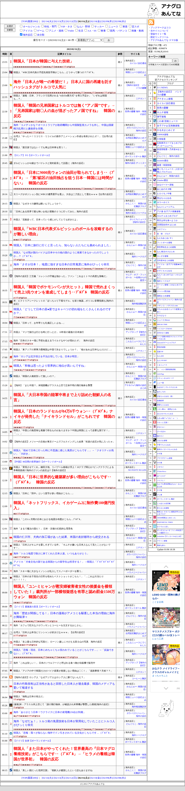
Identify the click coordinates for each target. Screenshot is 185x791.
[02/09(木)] (108, 21)
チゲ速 (159, 490)
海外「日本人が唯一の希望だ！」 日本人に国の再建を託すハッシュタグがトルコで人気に (63, 84)
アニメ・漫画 (56, 30)
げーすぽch (161, 431)
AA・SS (92, 30)
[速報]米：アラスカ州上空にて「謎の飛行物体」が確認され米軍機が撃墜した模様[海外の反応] (61, 704)
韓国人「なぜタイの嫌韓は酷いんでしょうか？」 (38, 203)
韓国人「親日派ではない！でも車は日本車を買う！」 (41, 147)
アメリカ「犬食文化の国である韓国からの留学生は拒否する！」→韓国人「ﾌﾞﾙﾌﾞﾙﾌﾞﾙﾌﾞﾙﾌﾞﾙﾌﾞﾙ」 (64, 563)
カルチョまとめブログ (167, 216)
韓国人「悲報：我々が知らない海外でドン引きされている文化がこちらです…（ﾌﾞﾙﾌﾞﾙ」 (63, 732)
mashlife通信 (162, 160)
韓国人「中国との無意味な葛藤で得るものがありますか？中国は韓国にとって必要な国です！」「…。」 (62, 432)
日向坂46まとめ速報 (165, 260)
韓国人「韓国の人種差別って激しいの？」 (35, 376)
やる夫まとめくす (166, 130)
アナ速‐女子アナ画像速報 (168, 211)
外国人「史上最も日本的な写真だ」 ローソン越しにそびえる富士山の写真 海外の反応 (58, 641)
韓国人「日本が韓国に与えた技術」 (44, 61)
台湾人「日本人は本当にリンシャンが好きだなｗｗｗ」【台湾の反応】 (50, 632)
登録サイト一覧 (158, 34)
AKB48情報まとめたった (166, 518)
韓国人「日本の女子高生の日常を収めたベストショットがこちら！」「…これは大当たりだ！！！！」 (59, 578)
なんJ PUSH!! (162, 360)
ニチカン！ (141, 99)
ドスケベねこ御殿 (161, 606)
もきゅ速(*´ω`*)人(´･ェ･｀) (167, 418)
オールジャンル (31, 26)
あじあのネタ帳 (164, 189)
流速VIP (160, 352)
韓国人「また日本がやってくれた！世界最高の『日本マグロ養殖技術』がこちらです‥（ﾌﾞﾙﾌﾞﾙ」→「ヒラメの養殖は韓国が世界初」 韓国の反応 (64, 754)
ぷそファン (161, 229)
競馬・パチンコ (118, 30)
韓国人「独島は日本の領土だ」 (29, 696)
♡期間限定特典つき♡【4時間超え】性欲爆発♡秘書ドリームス (165, 640)
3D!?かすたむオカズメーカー (166, 601)
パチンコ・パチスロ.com (167, 306)
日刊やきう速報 (163, 333)
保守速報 (161, 116)
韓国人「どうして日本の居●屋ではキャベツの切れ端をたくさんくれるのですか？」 (62, 311)
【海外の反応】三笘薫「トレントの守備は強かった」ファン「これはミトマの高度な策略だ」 (61, 276)
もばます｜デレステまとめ (167, 387)
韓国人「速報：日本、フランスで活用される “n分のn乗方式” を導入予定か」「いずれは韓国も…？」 (60, 97)
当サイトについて (159, 30)
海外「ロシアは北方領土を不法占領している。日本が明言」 (46, 356)
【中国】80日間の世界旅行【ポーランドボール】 (38, 461)
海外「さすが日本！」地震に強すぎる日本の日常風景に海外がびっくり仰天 (61, 264)
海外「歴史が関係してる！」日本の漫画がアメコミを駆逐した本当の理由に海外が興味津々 (64, 615)
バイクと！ (161, 480)
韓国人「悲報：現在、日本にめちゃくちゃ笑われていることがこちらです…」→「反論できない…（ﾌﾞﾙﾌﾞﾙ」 (64, 651)
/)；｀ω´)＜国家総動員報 (166, 369)
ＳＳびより (161, 315)
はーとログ (161, 476)
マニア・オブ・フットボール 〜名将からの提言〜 (136, 277)
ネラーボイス (163, 202)
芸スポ (135, 26)
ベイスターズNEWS (164, 329)
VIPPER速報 (162, 134)
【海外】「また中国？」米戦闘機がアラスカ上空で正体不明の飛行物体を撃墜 (53, 385)
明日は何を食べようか (167, 220)
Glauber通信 (162, 180)
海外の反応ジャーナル (136, 213)
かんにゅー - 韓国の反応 (168, 176)
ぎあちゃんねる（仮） (165, 396)
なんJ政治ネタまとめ (166, 252)
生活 (80, 30)
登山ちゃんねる (164, 198)
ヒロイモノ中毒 (164, 193)
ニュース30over (163, 320)
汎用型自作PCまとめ (166, 225)
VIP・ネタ (66, 26)
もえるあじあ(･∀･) (165, 238)
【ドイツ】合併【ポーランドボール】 (33, 740)
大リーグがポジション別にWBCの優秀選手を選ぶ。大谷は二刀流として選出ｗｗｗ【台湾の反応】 (63, 194)
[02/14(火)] (47, 21)
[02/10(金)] (96, 21)
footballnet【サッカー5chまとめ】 (169, 536)
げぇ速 (159, 495)
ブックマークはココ (160, 27)
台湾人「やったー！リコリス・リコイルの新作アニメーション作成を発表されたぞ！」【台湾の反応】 (63, 138)
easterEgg (160, 374)
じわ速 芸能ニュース (167, 121)
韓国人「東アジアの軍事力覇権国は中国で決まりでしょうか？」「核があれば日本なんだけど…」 (63, 349)
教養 (103, 30)
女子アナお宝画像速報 (168, 125)
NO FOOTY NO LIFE (137, 470)
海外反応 (28, 34)
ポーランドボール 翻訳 (135, 156)
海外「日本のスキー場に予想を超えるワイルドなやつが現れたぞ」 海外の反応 (54, 340)
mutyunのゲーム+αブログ (166, 343)
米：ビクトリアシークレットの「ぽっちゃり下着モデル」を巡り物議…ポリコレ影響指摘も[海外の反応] (63, 302)
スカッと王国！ (163, 422)
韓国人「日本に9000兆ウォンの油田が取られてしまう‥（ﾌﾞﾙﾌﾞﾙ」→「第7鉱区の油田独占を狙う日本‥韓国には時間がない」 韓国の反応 (64, 177)
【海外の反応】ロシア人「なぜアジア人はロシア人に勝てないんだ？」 (50, 677)
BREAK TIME (162, 324)
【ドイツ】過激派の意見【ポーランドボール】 (37, 606)
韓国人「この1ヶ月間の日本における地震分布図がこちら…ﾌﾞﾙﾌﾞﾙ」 (48, 519)
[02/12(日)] (71, 21)
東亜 (125, 26)
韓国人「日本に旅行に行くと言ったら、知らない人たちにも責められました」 (63, 245)
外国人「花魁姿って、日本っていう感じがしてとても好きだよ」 (46, 219)
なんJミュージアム (165, 207)
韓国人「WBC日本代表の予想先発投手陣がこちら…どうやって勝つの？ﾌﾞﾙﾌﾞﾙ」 (54, 72)
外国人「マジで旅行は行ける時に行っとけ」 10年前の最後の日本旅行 (49, 332)
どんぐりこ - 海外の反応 (168, 156)
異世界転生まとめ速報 (166, 247)
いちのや (156, 643)
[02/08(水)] (120, 21)
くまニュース (162, 365)
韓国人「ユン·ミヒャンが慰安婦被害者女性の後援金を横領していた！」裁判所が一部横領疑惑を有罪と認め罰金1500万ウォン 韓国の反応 (64, 591)
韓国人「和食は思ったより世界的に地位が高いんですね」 (50, 365)
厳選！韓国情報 (164, 165)
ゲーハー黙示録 (163, 291)
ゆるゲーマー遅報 (165, 185)
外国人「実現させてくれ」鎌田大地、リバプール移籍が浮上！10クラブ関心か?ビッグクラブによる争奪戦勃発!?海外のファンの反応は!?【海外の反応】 (64, 469)
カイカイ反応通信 (138, 63)
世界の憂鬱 (162, 108)
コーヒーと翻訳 (139, 679)
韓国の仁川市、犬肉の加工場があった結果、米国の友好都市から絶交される (61, 536)
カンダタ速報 (162, 256)
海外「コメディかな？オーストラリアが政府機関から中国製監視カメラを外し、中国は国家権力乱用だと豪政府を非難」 (64, 127)
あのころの (161, 392)
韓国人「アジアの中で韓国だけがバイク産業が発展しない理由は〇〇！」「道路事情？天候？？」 (63, 670)
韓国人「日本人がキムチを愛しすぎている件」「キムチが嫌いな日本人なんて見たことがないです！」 (62, 546)
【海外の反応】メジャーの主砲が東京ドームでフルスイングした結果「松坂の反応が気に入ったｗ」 (64, 441)
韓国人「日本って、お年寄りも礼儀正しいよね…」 (39, 323)
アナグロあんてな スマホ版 (164, 40)
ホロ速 (159, 463)
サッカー (99, 26)
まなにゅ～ (161, 427)
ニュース (113, 26)
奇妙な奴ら (161, 545)
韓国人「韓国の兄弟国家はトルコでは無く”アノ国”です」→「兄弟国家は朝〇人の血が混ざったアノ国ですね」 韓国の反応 (64, 110)
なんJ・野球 (83, 26)
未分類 (40, 34)
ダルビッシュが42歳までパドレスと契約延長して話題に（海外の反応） (50, 163)
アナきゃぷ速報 (165, 99)
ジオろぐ (160, 467)
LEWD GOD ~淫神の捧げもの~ (166, 675)
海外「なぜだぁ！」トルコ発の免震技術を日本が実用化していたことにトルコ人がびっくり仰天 (64, 723)
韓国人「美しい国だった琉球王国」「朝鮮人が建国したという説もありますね (53, 770)
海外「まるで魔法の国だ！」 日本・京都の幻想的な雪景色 (43, 528)
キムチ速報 (162, 112)
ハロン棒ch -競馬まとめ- (167, 409)
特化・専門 (50, 26)
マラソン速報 (162, 541)
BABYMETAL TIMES (165, 522)
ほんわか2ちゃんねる (165, 414)
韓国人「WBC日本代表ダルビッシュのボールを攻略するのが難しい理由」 (63, 231)
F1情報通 (161, 139)
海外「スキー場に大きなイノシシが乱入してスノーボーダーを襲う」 (48, 571)
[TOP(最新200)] (29, 21)
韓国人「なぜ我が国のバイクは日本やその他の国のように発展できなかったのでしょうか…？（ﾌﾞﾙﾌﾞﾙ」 (61, 254)
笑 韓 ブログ (163, 234)
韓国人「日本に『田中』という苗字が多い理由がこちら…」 (44, 493)
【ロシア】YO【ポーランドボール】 (32, 155)
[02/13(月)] (59, 21)
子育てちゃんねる (164, 445)
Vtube (71, 30)
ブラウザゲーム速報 (164, 458)
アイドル (28, 30)
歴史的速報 (161, 347)
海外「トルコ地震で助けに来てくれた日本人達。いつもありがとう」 (51, 553)
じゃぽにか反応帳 (164, 503)
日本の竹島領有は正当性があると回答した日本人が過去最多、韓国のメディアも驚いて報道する (64, 685)
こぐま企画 (157, 680)
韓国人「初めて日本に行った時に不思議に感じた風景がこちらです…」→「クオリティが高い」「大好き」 (64, 452)
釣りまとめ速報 (163, 508)
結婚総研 (160, 401)
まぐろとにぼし (163, 527)
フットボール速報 (164, 243)
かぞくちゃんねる (164, 271)
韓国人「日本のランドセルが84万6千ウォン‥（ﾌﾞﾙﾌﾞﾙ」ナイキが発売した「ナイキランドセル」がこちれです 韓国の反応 (64, 416)
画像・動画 (137, 30)
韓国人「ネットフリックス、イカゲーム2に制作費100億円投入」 (64, 505)
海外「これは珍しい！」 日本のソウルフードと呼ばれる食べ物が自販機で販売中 (54, 663)
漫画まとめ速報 (163, 296)
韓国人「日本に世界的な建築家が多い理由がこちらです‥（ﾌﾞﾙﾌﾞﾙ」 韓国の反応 (62, 479)
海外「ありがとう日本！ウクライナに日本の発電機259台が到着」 (50, 712)
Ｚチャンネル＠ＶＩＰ (165, 378)
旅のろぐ (160, 436)
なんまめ (160, 356)
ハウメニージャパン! (136, 572)
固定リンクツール (159, 37)
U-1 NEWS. (162, 87)
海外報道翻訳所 (139, 304)
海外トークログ (139, 257)
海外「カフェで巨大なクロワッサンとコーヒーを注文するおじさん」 (48, 625)
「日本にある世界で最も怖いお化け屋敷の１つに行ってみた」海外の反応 (51, 211)
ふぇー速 (160, 383)
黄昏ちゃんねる (163, 405)
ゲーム (40, 30)
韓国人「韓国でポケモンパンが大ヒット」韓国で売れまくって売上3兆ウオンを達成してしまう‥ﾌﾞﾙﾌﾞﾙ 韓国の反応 (64, 289)
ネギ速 (159, 454)
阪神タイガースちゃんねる (167, 449)
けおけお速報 (162, 440)
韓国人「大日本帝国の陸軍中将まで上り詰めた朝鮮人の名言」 (62, 397)
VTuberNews (161, 471)
